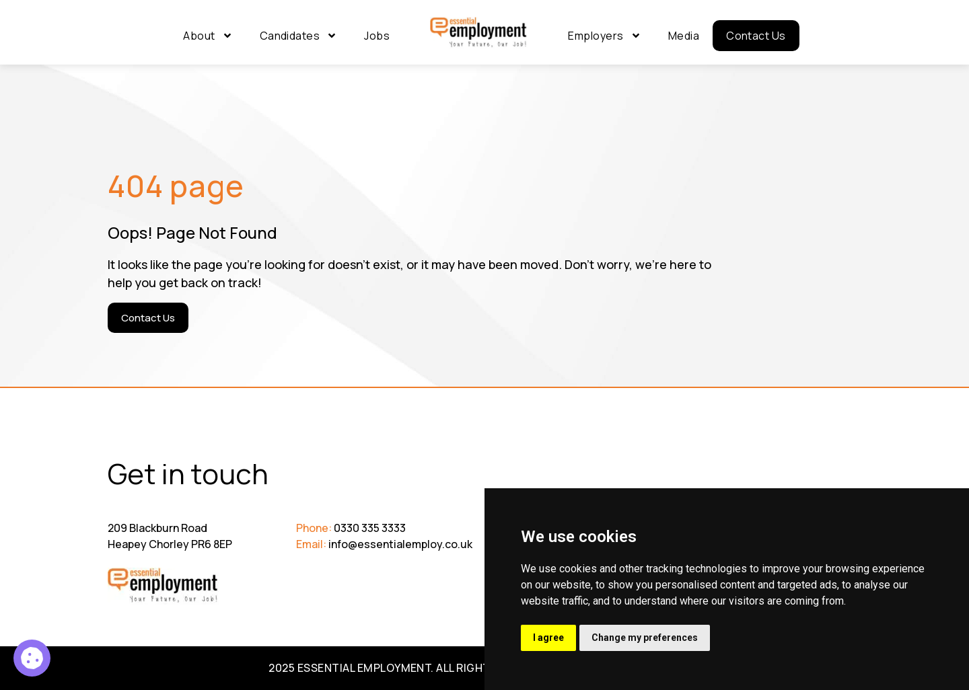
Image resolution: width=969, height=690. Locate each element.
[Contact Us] (148, 318)
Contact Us (756, 35)
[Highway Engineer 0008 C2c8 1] (31, 658)
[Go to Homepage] (479, 33)
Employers (604, 36)
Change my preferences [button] (644, 637)
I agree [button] (548, 637)
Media (683, 35)
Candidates (299, 36)
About (207, 36)
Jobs (377, 35)
